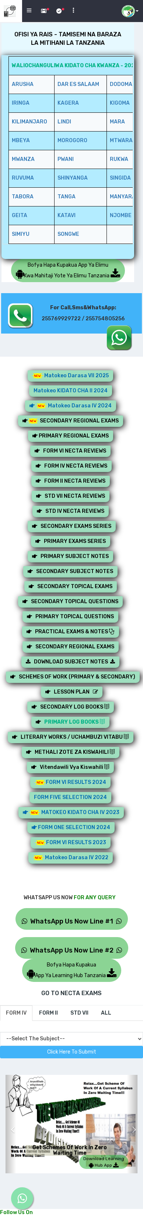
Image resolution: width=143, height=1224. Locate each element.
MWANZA (23, 159)
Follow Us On (16, 1212)
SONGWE (68, 234)
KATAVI (66, 215)
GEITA (19, 215)
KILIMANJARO (29, 122)
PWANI (65, 159)
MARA (117, 122)
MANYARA (123, 197)
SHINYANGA (72, 178)
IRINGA (20, 103)
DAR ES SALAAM (78, 84)
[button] (11, 1124)
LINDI (64, 122)
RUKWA (119, 159)
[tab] (16, 1013)
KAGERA (68, 103)
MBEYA (21, 140)
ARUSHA (23, 84)
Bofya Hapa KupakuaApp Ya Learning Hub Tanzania (71, 970)
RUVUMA (23, 178)
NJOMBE (121, 215)
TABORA (23, 197)
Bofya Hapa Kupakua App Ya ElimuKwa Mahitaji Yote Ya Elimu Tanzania (68, 270)
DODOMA (121, 84)
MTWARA (121, 140)
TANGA (66, 197)
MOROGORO (72, 140)
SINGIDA (120, 178)
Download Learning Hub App (103, 1162)
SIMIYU (20, 234)
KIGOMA (120, 103)
